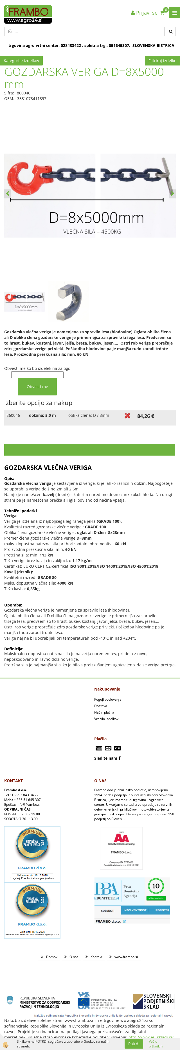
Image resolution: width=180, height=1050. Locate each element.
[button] (172, 193)
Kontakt (96, 956)
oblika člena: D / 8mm (88, 415)
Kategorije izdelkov (21, 60)
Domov (51, 956)
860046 (13, 415)
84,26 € (145, 416)
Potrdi (134, 1043)
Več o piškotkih (156, 1044)
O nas (73, 956)
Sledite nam (105, 758)
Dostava (100, 705)
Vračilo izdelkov (106, 718)
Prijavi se (144, 12)
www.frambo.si (126, 956)
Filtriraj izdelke (162, 60)
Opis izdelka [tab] (89, 449)
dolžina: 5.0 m (42, 415)
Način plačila (104, 712)
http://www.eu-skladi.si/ (151, 1037)
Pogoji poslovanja (108, 699)
